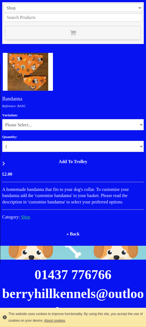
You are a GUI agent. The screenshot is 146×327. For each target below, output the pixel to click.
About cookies (54, 321)
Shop (25, 217)
